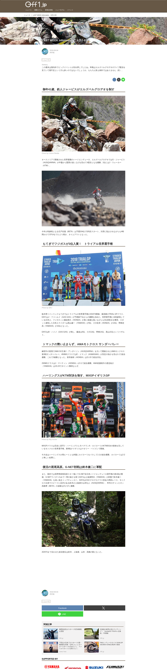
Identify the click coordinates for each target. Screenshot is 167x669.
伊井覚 (52, 52)
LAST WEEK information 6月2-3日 (65, 40)
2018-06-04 (54, 50)
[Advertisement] (59, 570)
